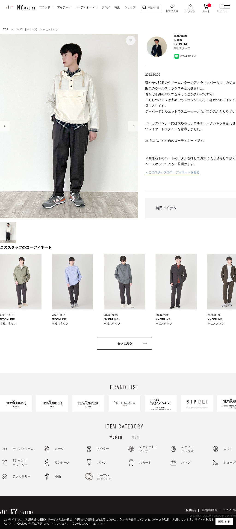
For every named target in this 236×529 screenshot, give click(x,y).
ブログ (105, 7)
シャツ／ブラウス (187, 449)
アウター (103, 448)
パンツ (101, 462)
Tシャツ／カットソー (20, 463)
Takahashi (180, 35)
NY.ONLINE (7, 319)
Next (133, 126)
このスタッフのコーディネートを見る (174, 172)
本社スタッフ (182, 48)
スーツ (59, 448)
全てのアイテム (23, 448)
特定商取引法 (209, 510)
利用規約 (191, 510)
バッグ (185, 462)
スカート (145, 462)
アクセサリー (22, 476)
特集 (117, 7)
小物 (58, 476)
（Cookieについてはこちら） (88, 523)
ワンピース (62, 462)
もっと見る (124, 343)
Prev (5, 126)
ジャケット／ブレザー (148, 449)
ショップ (130, 7)
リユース (109, 477)
